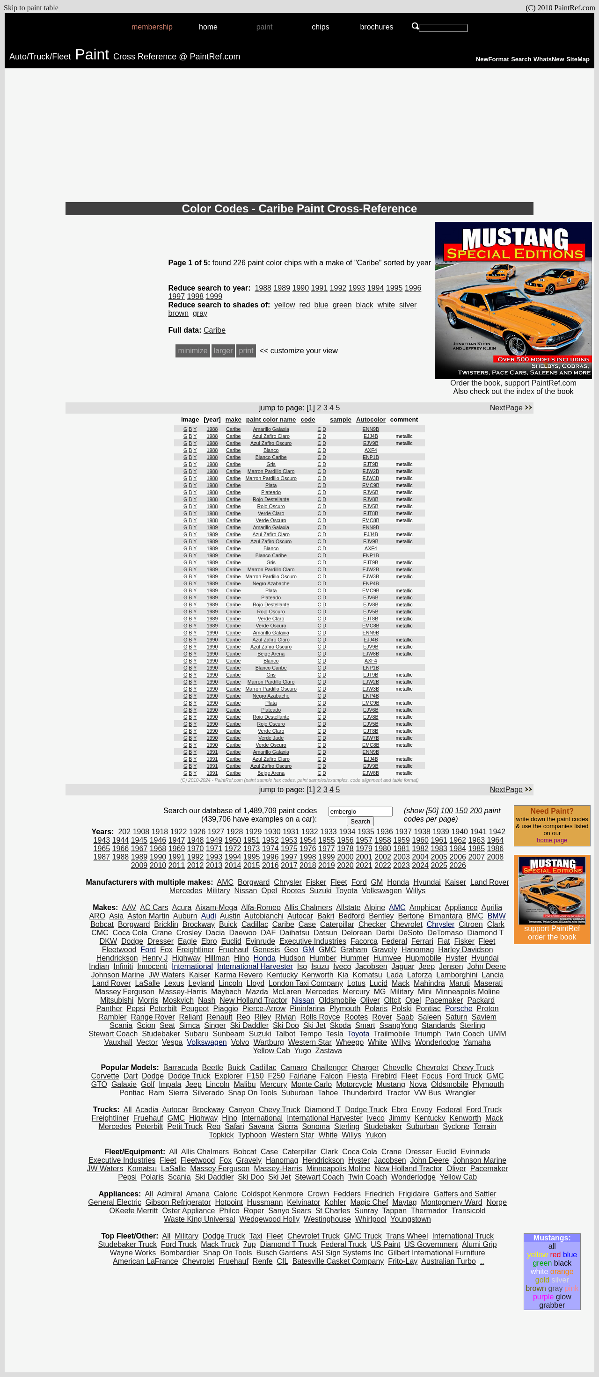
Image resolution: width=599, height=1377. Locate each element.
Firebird (384, 1076)
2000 (345, 857)
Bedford (351, 916)
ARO (97, 916)
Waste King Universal (199, 1219)
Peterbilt (163, 1009)
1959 (401, 840)
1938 (422, 832)
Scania (121, 1025)
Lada (395, 975)
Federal (394, 941)
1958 (382, 840)
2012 (195, 865)
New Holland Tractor (253, 1000)
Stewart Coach (113, 1034)
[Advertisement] (299, 136)
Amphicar (425, 907)
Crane (162, 933)
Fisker (316, 882)
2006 (457, 857)
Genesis (266, 950)
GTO (99, 1084)
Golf (147, 1084)
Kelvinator (303, 1202)
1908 (141, 832)
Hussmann (265, 1202)
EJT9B (370, 464)
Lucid (378, 983)
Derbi (385, 933)
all (552, 1246)
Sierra (178, 1093)
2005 (439, 857)
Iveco (342, 966)
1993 (357, 288)
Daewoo (243, 933)
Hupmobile (423, 958)
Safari (234, 1126)
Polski (402, 1009)
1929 (253, 832)
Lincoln (230, 983)
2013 (214, 865)
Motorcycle (354, 1084)
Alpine (375, 907)
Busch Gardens (281, 1253)
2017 (289, 865)
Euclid (231, 941)
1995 (394, 288)
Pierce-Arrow (263, 1009)
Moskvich (178, 1000)
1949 (214, 840)
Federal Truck (344, 1244)
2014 (233, 865)
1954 (308, 840)
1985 (476, 848)
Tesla (334, 1034)
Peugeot (195, 1009)
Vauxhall (118, 1042)
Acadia (147, 1110)
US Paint (385, 1244)
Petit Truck (185, 1126)
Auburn (185, 916)
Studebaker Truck (127, 1244)
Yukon (375, 1135)
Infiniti (123, 966)
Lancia (493, 975)
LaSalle (147, 983)
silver (407, 305)
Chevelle (397, 1067)
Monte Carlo (311, 1084)
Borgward (254, 882)
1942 (497, 832)
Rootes (293, 891)
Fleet (338, 882)
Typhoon (252, 1135)
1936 (384, 832)
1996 (413, 288)
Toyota (347, 891)
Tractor (398, 1093)
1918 (160, 832)
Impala (170, 1084)
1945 (139, 840)
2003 (401, 857)
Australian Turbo (448, 1261)
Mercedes (185, 891)
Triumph (427, 1034)
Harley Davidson (465, 950)
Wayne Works (133, 1253)
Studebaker (161, 1034)
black (364, 305)
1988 (263, 288)
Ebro (209, 941)
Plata (271, 485)
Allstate (348, 907)
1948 (195, 840)
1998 (195, 296)
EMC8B (371, 520)
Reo (243, 1017)
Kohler (335, 1202)
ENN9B (371, 429)
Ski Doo (286, 1025)
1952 (270, 840)
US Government (431, 1244)
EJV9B (371, 443)
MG (380, 992)
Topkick (221, 1135)
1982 (420, 848)
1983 (439, 848)
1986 (495, 848)
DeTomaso (445, 933)
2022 (382, 865)
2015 (251, 865)
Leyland (201, 983)
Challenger (329, 1067)
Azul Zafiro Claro (270, 436)
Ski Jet (314, 1025)
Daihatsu (294, 933)
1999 (214, 296)
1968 (158, 848)
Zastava (328, 1051)
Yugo (302, 1051)
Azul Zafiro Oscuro (271, 443)
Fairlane (302, 1076)
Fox (166, 950)
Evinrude (260, 941)
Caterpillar (337, 924)
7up (249, 1244)
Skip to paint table (31, 8)
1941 (478, 832)
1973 (251, 848)
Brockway (199, 924)
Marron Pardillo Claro (271, 471)
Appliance (461, 907)
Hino (241, 958)
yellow (284, 305)
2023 (401, 865)
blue (321, 305)
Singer (215, 1025)
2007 (476, 857)
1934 (347, 832)
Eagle (187, 941)
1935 (366, 832)
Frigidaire (414, 1194)
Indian (99, 966)
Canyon (242, 1110)
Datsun (325, 933)
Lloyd (255, 983)
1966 (120, 848)
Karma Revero (238, 975)
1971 (214, 848)
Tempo (311, 1034)
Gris (271, 464)
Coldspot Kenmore (272, 1194)
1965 (102, 848)
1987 (102, 857)
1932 (309, 832)
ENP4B (371, 583)
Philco (229, 1211)
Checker (372, 924)
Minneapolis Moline (468, 992)
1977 (326, 848)
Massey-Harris (183, 992)
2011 (176, 865)
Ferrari (422, 941)
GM (377, 882)
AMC (225, 882)
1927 (216, 832)
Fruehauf (233, 950)
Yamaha (476, 1042)
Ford (359, 882)
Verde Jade (271, 738)
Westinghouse (327, 1219)
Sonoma (316, 1126)
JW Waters (167, 975)
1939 (440, 832)
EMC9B (371, 485)
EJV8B (371, 499)
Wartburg (269, 1042)
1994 (375, 288)
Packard (481, 1000)
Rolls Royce (320, 1017)
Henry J (155, 958)
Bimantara (445, 916)
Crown (318, 1194)
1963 (476, 840)
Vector (147, 1042)
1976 (308, 848)
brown (178, 313)
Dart (131, 1076)
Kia (343, 975)
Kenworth (318, 975)
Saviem (484, 1017)
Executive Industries (312, 941)
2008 (495, 857)
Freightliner (195, 950)
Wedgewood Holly (270, 1219)
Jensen (451, 966)
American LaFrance (145, 1261)
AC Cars (154, 907)
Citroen (471, 924)
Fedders (347, 1194)
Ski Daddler (249, 1025)
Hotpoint (229, 1202)
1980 (382, 848)
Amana (198, 1194)
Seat (167, 1025)
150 (461, 811)
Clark (495, 924)
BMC (475, 916)
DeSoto (410, 933)
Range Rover (153, 1017)
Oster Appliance (188, 1211)
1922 (178, 832)
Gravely (384, 950)
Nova (418, 1084)
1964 (495, 840)
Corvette (105, 1076)
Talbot (285, 1034)
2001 (364, 857)
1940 (459, 832)
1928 (234, 832)
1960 (420, 840)
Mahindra (429, 983)
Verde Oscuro (271, 520)
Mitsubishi (116, 1000)
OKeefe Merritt (133, 1211)
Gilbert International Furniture (436, 1253)
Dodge (132, 941)
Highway (186, 958)
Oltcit (392, 1000)
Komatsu (367, 975)
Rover (382, 1017)
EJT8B (370, 513)
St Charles (333, 1211)
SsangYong (398, 1025)
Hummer (355, 958)
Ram (156, 1093)
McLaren (286, 992)
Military (218, 891)
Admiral (169, 1194)
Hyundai (427, 882)
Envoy (421, 1110)
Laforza (419, 975)
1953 (289, 840)
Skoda (340, 1025)
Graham (353, 950)
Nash (206, 1000)
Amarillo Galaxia (271, 429)
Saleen (429, 1017)
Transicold (469, 1211)
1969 (176, 848)
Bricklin (166, 924)
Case (307, 924)
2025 (439, 865)
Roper (254, 1211)
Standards (439, 1025)
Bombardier (179, 1253)
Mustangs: (552, 1238)
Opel (269, 891)
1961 (439, 840)
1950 (233, 840)
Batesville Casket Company (338, 1261)
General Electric (114, 1202)
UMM (497, 1034)
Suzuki (320, 891)
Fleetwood (119, 950)
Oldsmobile (337, 1000)
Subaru (196, 1034)
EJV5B (371, 506)
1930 (272, 832)
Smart (365, 1025)
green (342, 305)
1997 (176, 296)
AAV (129, 907)
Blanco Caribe (271, 457)
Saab (405, 1017)
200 (476, 811)
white (386, 305)
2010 (158, 865)
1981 (401, 848)
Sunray (366, 1211)
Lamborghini (456, 975)
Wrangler (461, 1093)
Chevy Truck (473, 1067)
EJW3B (371, 478)
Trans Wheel (407, 1236)
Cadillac (254, 924)
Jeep (426, 966)
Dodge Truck (189, 1076)
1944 (120, 840)
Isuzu (320, 966)
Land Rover (489, 882)
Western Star (310, 1042)
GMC (327, 950)
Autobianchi (264, 916)
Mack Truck (220, 1244)
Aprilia (492, 907)
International (192, 966)
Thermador (429, 1211)
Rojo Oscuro (271, 506)
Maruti (459, 983)
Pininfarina (307, 1009)
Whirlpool (371, 1219)
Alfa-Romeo (260, 907)
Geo (291, 950)
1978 (345, 848)
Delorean (357, 933)
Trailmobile (391, 1034)
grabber (552, 1305)
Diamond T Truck (288, 1244)
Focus (432, 1076)
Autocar (300, 916)
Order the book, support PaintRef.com (513, 379)
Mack (400, 983)
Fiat (444, 941)
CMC (99, 933)
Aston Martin (148, 916)
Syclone (456, 1126)
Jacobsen (371, 966)
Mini (424, 992)
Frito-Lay (402, 1261)
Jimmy (399, 1118)
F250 (276, 1076)
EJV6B (371, 492)
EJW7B (371, 738)
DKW (108, 941)
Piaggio (225, 1009)
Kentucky (282, 975)
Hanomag (418, 950)
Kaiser (455, 882)
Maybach (226, 992)
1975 (289, 848)
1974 (270, 848)
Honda (398, 882)
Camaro (294, 1067)
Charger (365, 1067)
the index (519, 391)
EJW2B (371, 471)
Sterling (472, 1025)
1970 (195, 848)
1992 (338, 288)
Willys (416, 891)
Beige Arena (271, 653)
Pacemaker (444, 1000)
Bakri (325, 916)
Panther (109, 1009)
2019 (326, 865)
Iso (302, 966)
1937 (403, 832)
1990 (300, 288)
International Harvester (255, 966)
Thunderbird (362, 1093)
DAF (268, 933)
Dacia (215, 933)
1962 (457, 840)
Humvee (387, 958)
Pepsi (136, 1009)
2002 (382, 857)
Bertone (411, 916)
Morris (148, 1000)
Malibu (245, 1084)
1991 (319, 288)
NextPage (511, 408)
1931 (291, 832)
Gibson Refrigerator (178, 1202)
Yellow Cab (271, 1051)
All (128, 1110)
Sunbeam (228, 1034)
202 (124, 832)
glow (563, 1297)
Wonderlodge (437, 1042)
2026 (457, 865)
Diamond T (485, 933)
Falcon (332, 1076)
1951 (251, 840)
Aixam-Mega (217, 907)
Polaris (376, 1009)
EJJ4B (371, 436)
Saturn (457, 1017)
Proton (487, 1009)
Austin (230, 916)
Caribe (215, 330)
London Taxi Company (306, 983)
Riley (263, 1017)
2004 (420, 857)
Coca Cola (130, 933)
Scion (146, 1025)
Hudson (293, 958)
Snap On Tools (252, 1093)
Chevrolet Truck (313, 1236)
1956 (345, 840)
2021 (364, 865)
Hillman (217, 958)
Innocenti (152, 966)
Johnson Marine (118, 975)
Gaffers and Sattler (465, 1194)
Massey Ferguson (124, 992)
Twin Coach (464, 1034)
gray (200, 313)
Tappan (394, 1211)
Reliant (191, 1017)
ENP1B (371, 457)
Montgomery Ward (451, 1202)
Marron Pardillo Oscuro (271, 478)
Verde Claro (271, 513)
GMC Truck (363, 1236)
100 (446, 811)
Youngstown (410, 1219)
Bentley (381, 916)
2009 (139, 865)
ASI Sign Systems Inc (348, 1253)
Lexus (174, 983)
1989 (281, 288)
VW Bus (427, 1093)
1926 (197, 832)
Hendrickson (117, 958)
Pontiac (428, 1009)
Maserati (488, 983)
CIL (282, 1261)
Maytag (404, 1202)
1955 (326, 840)
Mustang (390, 1084)
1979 (364, 848)
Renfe (263, 1261)
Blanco (271, 450)
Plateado (271, 492)
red (305, 305)
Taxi (255, 1236)
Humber (323, 958)
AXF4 (371, 450)
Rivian (285, 1017)
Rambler (112, 1017)
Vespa (172, 1042)
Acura (182, 907)
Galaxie (124, 1084)
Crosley (189, 933)
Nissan (245, 891)
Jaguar (403, 966)
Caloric (225, 1194)
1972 (233, 848)
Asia (116, 916)
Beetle (212, 1067)
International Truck (463, 1236)
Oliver (370, 1000)
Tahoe (328, 1093)
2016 (270, 865)
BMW (497, 916)
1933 (328, 832)
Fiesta (357, 1076)
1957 (364, 840)
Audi (208, 916)
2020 (345, 865)
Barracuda (180, 1067)
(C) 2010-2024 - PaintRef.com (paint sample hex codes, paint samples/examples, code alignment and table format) (299, 780)
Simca (189, 1025)
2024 (420, 865)
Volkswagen (382, 891)
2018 (308, 865)
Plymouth (345, 1009)
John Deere (486, 966)
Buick (228, 924)
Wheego (350, 1042)
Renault (219, 1017)
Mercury (356, 992)
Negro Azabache (271, 583)
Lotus (356, 983)
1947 (176, 840)
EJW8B (371, 653)
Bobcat (102, 924)
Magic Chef (369, 1202)
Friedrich (379, 1194)
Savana (261, 1126)
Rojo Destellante (271, 499)
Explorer (229, 1076)
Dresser (160, 941)
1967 (139, 848)
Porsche (459, 1009)
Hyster (456, 958)
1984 (457, 848)
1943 (102, 840)
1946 (158, 840)
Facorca (364, 941)
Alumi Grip (479, 1244)
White (377, 1042)
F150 (255, 1076)
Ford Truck (464, 1076)
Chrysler (288, 882)
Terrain (485, 1126)
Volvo (240, 1042)
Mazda (257, 992)
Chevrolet (406, 924)
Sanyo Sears (289, 1211)
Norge (496, 1202)
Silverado (208, 1093)
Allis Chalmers (308, 907)
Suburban (297, 1093)
